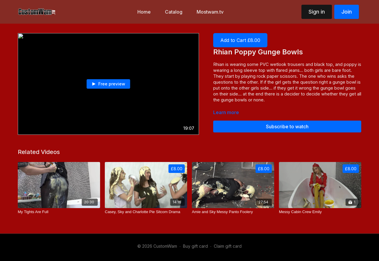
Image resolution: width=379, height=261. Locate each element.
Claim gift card (228, 246)
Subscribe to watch (287, 126)
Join (346, 12)
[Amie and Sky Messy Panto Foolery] (233, 212)
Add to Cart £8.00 (240, 40)
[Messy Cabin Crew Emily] (320, 212)
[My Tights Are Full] (59, 212)
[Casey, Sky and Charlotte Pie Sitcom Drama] (146, 212)
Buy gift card (195, 246)
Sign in (317, 12)
